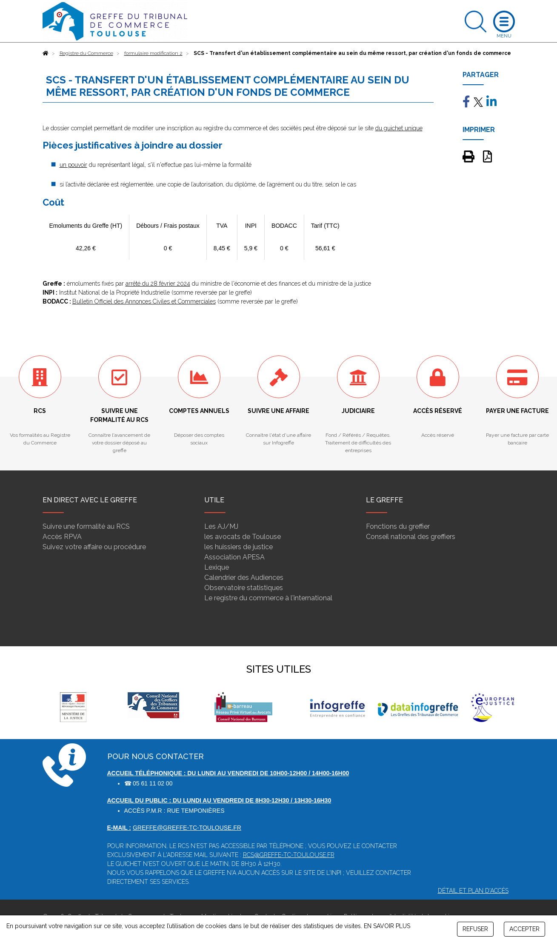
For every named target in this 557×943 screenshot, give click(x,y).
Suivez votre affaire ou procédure (94, 547)
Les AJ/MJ (221, 526)
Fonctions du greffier (398, 526)
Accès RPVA (62, 537)
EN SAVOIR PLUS (387, 926)
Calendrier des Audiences (243, 577)
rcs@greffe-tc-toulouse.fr (288, 854)
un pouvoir (73, 164)
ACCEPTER (524, 929)
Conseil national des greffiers (410, 537)
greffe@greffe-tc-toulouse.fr (187, 827)
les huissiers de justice (238, 547)
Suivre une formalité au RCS (86, 526)
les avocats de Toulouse (242, 537)
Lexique (216, 567)
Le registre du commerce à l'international (268, 598)
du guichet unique (399, 128)
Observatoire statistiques (243, 588)
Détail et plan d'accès (473, 890)
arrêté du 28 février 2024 (158, 283)
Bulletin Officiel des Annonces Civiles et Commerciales (144, 301)
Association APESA (234, 557)
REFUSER (475, 929)
